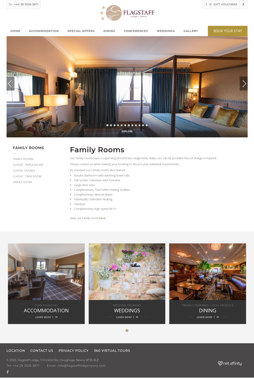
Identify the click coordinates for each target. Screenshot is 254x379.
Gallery (191, 31)
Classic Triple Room (28, 165)
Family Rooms (23, 159)
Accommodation (44, 31)
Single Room (22, 182)
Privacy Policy (74, 352)
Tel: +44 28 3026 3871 (23, 367)
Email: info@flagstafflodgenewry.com (77, 367)
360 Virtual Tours (112, 352)
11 (143, 125)
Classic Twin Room (27, 176)
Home (15, 31)
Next (240, 82)
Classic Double (24, 170)
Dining (109, 31)
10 (139, 125)
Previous (14, 83)
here (102, 218)
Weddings (166, 31)
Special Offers (81, 31)
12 (147, 125)
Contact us (42, 352)
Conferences (136, 31)
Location (16, 352)
